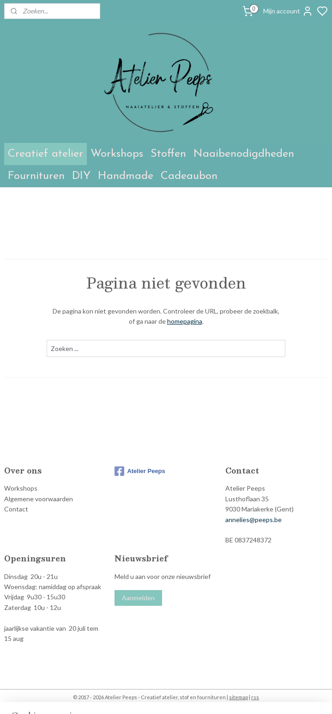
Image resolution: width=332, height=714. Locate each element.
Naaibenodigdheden (243, 154)
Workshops (117, 154)
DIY (81, 176)
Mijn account (288, 11)
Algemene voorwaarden (38, 499)
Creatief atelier (45, 154)
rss (255, 697)
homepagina (184, 322)
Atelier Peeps (140, 471)
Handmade (125, 176)
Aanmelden (138, 598)
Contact (16, 509)
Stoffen (168, 154)
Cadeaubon (189, 176)
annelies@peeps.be (253, 519)
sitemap (238, 697)
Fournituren (36, 176)
